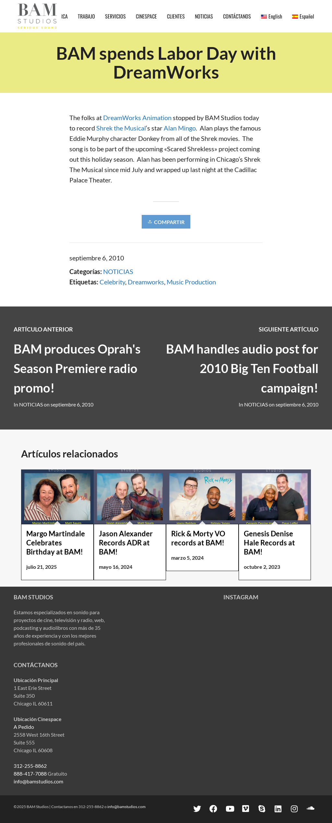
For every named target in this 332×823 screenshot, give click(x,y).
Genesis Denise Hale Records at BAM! (269, 542)
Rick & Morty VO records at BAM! (198, 538)
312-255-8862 (30, 766)
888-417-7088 (30, 773)
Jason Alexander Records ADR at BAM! (126, 542)
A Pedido (24, 727)
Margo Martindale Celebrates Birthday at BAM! (55, 542)
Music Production (191, 282)
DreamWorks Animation (138, 117)
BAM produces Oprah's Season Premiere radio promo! (77, 368)
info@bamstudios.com (38, 781)
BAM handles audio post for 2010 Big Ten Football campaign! (242, 368)
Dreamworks (146, 282)
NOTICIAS (118, 271)
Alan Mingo (180, 128)
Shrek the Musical (121, 128)
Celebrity (112, 282)
